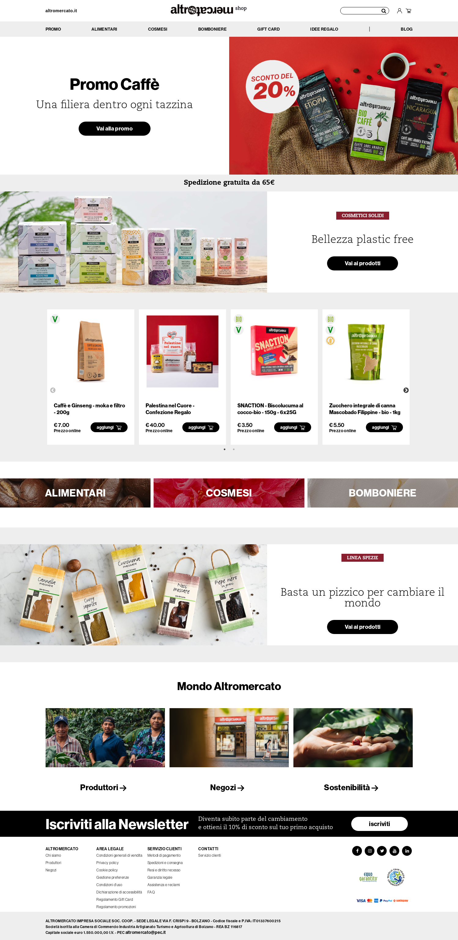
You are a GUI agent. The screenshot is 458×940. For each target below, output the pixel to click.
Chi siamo (53, 853)
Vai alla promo (115, 129)
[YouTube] (395, 849)
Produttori (105, 787)
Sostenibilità (353, 787)
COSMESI (229, 492)
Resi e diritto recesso (164, 868)
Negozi (229, 787)
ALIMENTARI (75, 492)
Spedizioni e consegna (165, 861)
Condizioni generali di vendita (119, 853)
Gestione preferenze (112, 875)
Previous (53, 390)
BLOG (406, 29)
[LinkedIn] (408, 849)
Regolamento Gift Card (114, 897)
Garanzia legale (160, 875)
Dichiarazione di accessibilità (119, 890)
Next (406, 390)
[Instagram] (369, 849)
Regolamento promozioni (116, 905)
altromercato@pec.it (145, 931)
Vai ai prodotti (362, 264)
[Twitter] (382, 849)
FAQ (151, 890)
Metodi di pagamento (164, 853)
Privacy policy (107, 861)
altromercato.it (61, 10)
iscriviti (379, 822)
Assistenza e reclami (163, 883)
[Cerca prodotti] (365, 10)
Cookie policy (107, 868)
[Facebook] (356, 849)
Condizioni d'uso (109, 883)
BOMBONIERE (382, 492)
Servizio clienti (209, 853)
